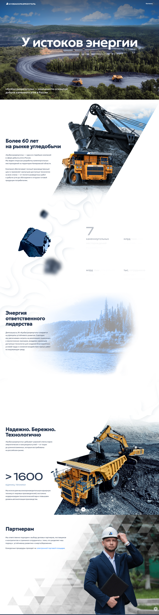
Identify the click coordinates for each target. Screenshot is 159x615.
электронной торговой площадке (51, 548)
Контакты (149, 4)
